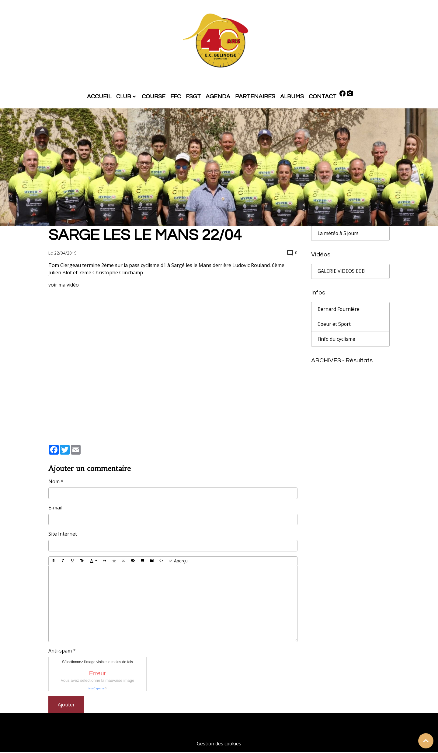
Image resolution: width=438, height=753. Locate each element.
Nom (54, 482)
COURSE (153, 97)
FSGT (193, 97)
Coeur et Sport (334, 325)
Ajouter (66, 705)
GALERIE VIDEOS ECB (342, 272)
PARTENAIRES (255, 97)
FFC (175, 97)
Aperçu (178, 562)
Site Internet (62, 534)
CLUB (123, 97)
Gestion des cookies (219, 744)
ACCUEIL (99, 97)
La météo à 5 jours (339, 234)
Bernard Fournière (339, 310)
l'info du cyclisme (337, 340)
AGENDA (218, 97)
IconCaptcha (96, 689)
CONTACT (322, 97)
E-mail (55, 508)
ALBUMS (292, 97)
